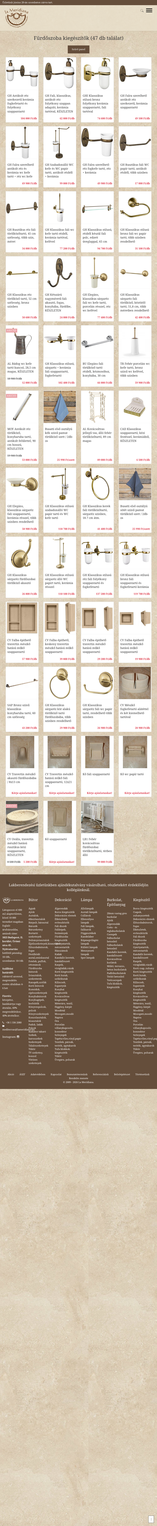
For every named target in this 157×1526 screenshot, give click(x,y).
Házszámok (61, 950)
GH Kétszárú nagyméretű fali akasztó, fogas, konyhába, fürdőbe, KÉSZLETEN (58, 302)
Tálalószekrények (38, 1045)
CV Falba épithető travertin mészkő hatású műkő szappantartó (19, 646)
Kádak (58, 954)
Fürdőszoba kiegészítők (61, 938)
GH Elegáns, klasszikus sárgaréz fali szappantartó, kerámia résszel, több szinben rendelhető (21, 514)
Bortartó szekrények (35, 935)
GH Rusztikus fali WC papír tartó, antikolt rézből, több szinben (134, 168)
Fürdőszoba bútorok (35, 970)
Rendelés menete (78, 1078)
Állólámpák (87, 908)
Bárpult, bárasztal (38, 922)
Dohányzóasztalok (39, 940)
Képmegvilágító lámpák (89, 942)
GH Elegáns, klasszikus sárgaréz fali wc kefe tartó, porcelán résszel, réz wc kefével (96, 302)
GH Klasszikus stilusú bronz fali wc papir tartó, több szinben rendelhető (134, 235)
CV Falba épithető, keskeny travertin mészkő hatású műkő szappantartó (59, 646)
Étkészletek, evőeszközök (62, 921)
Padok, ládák (36, 1024)
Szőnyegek (61, 1035)
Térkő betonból (115, 976)
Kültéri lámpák (89, 947)
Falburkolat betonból (113, 940)
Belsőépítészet (122, 1074)
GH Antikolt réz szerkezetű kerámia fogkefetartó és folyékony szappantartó (20, 103)
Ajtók (32, 912)
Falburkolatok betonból (115, 947)
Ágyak (32, 908)
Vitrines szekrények (35, 1061)
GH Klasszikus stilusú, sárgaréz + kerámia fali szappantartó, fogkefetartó (60, 369)
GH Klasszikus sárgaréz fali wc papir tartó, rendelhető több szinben (97, 711)
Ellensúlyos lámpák (87, 921)
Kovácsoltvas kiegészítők (62, 998)
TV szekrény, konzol (36, 1054)
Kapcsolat (56, 1074)
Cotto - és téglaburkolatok (116, 929)
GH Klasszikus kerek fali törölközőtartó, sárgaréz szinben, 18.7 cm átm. (96, 512)
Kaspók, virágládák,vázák (64, 966)
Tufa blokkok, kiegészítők (62, 1051)
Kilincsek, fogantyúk (60, 984)
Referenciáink (101, 1074)
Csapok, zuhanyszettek (141, 914)
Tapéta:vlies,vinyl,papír (68, 1038)
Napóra (59, 1017)
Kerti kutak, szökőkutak (61, 977)
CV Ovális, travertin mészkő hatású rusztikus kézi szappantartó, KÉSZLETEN (20, 847)
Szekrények (35, 1042)
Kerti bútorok (36, 985)
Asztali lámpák (89, 912)
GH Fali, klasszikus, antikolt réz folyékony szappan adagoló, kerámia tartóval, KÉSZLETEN (59, 103)
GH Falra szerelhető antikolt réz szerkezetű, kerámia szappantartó (134, 101)
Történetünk (142, 1074)
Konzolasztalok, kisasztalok (38, 1019)
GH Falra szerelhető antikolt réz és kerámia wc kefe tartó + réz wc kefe (20, 170)
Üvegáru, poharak (65, 1059)
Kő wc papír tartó (132, 774)
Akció (11, 1074)
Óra (57, 1021)
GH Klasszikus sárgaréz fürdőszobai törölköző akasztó (21, 578)
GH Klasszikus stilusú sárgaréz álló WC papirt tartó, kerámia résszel (59, 581)
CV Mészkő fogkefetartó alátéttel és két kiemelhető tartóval (134, 711)
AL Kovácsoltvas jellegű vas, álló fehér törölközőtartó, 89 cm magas (97, 434)
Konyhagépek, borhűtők (37, 1002)
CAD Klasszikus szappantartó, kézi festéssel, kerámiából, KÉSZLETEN (135, 434)
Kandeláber (87, 936)
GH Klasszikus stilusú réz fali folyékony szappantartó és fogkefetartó (97, 581)
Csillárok (86, 915)
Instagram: (10, 1036)
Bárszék (33, 926)
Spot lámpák (88, 957)
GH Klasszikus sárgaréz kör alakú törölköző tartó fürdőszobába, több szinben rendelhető (58, 713)
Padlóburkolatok (116, 973)
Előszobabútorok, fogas (38, 949)
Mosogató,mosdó (64, 1014)
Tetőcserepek (114, 980)
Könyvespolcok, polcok (37, 1009)
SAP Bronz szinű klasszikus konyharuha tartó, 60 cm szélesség (21, 711)
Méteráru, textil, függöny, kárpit (64, 1005)
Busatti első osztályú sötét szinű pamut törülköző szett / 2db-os (134, 512)
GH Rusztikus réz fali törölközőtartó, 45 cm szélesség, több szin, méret (21, 235)
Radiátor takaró (37, 1031)
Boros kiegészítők (65, 912)
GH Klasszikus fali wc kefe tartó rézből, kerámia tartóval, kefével (59, 235)
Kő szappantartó (56, 839)
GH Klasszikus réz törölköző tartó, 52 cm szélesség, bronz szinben (22, 300)
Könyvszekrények (39, 1014)
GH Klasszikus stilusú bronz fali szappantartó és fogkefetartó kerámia (134, 581)
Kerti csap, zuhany (143, 968)
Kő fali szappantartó (96, 774)
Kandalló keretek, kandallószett (65, 959)
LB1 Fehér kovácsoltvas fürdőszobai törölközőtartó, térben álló (97, 847)
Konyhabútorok (37, 996)
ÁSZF (22, 1074)
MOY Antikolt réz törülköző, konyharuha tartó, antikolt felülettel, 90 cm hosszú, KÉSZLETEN (21, 438)
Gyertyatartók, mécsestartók (63, 945)
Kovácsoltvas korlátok (114, 961)
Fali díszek (61, 926)
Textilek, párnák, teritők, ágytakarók (65, 1044)
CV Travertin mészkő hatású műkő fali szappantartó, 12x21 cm (59, 780)
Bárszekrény (36, 929)
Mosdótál (60, 1010)
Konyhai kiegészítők (61, 991)
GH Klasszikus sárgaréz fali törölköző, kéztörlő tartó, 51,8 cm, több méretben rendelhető (134, 302)
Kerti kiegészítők (64, 971)
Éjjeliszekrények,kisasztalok (44, 943)
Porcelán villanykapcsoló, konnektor (64, 1028)
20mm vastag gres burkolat (117, 915)
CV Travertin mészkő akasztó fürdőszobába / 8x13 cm (21, 778)
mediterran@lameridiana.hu (18, 1029)
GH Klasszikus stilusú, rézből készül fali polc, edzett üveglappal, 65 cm (97, 235)
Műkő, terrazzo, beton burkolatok (117, 968)
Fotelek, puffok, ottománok (37, 963)
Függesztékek (88, 933)
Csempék (112, 934)
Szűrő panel (78, 49)
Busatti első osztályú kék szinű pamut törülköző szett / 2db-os (59, 434)
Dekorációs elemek (65, 915)
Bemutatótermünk (77, 1074)
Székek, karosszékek (36, 1037)
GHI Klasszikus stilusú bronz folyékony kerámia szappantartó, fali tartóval (95, 103)
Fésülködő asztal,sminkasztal (39, 956)
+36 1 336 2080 (13, 1022)
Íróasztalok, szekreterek (35, 977)
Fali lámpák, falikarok (87, 928)
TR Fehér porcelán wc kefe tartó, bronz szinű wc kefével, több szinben (135, 369)
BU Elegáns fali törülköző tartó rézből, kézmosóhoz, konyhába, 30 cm (96, 369)
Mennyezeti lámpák (87, 952)
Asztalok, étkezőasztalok (37, 917)
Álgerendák (61, 908)
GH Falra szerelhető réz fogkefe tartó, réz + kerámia (97, 168)
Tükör (32, 1049)
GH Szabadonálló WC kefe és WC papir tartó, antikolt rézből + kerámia (59, 170)
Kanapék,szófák (37, 982)
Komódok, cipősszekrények (38, 991)
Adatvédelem (38, 1074)
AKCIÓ (11, 330)
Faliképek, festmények (61, 931)
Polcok (32, 1028)
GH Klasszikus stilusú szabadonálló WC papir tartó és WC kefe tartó (59, 512)
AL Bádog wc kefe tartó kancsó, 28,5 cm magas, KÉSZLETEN (21, 367)
